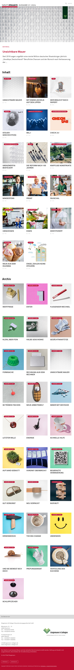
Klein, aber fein (10, 340)
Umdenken (55, 536)
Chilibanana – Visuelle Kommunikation (48, 666)
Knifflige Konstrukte (60, 166)
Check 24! (54, 133)
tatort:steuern (9, 5)
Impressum (5, 661)
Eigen (29, 231)
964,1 (28, 133)
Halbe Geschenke (35, 340)
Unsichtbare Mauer (14, 52)
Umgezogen (8, 231)
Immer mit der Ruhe (59, 405)
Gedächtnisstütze (59, 340)
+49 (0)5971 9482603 (9, 638)
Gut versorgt (9, 503)
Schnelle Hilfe (57, 438)
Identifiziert (56, 231)
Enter (29, 307)
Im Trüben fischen (11, 405)
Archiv (70, 3)
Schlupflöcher (10, 602)
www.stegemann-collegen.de (9, 644)
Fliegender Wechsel (60, 307)
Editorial (6, 46)
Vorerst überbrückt (36, 471)
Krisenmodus (9, 536)
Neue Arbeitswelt (35, 405)
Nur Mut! (54, 503)
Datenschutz (14, 661)
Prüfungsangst (34, 569)
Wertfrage (8, 307)
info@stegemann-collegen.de (9, 643)
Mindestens (8, 198)
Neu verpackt (33, 503)
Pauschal (54, 198)
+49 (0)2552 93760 (9, 629)
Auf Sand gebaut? (11, 471)
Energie (30, 438)
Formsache (8, 372)
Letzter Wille (9, 438)
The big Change (33, 536)
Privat (29, 198)
